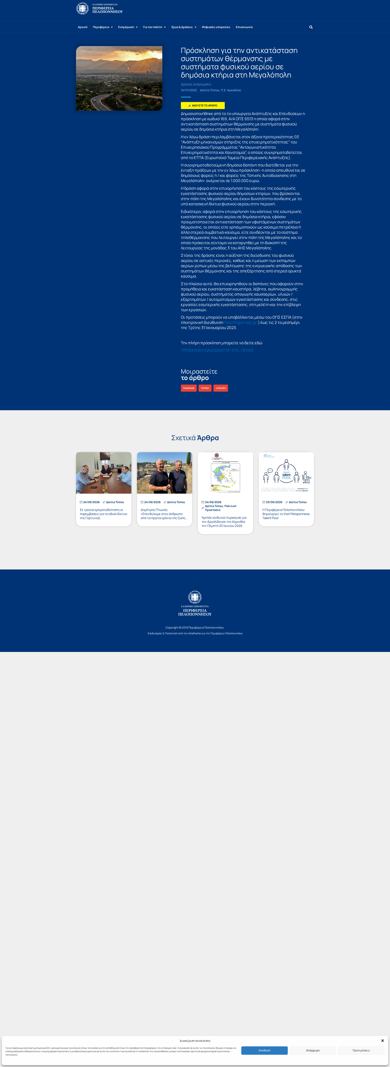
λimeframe (194, 633)
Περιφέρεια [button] (103, 27)
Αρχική (82, 27)
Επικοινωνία (244, 27)
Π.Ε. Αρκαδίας (231, 90)
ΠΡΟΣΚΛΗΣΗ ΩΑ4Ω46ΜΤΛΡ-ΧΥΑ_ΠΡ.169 (217, 350)
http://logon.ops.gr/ (241, 322)
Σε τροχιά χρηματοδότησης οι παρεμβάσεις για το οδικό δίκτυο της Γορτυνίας (103, 514)
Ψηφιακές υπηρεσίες (216, 27)
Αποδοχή (264, 1050)
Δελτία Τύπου (209, 90)
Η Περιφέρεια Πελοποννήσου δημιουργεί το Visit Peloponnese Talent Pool (286, 514)
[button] (382, 1040)
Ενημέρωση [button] (128, 27)
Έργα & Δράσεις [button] (183, 27)
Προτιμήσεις (361, 1050)
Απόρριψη (313, 1050)
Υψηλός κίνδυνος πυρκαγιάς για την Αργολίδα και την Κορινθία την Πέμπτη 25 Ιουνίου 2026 (224, 521)
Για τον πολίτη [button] (154, 27)
